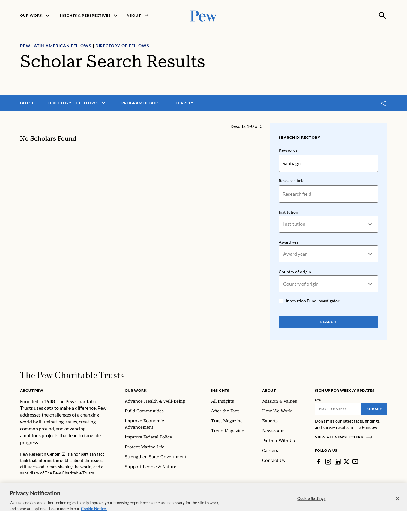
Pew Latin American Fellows (55, 45)
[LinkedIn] (337, 461)
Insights (220, 390)
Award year (289, 242)
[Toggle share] (383, 103)
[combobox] (283, 224)
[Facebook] (318, 461)
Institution (288, 212)
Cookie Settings (311, 502)
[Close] (397, 503)
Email (319, 399)
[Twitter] (346, 461)
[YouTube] (355, 461)
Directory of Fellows (122, 45)
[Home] (72, 375)
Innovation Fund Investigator (313, 300)
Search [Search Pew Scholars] (328, 321)
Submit (374, 409)
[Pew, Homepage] (203, 15)
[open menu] (103, 103)
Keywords (288, 150)
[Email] (338, 409)
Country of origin (295, 272)
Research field (292, 180)
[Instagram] (328, 461)
